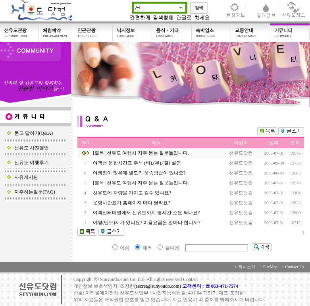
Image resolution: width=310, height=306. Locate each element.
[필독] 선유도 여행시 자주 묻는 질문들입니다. (141, 153)
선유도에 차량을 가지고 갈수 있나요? (132, 193)
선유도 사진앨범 (28, 148)
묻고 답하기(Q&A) (30, 133)
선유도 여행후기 (28, 162)
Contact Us (294, 267)
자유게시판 (22, 177)
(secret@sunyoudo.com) (158, 286)
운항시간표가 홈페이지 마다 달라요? (132, 202)
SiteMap (270, 267)
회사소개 (247, 267)
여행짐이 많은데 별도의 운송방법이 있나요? (140, 173)
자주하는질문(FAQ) (31, 192)
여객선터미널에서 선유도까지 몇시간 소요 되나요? (147, 212)
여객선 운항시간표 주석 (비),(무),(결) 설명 (137, 163)
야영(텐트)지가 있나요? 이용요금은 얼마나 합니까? (147, 222)
